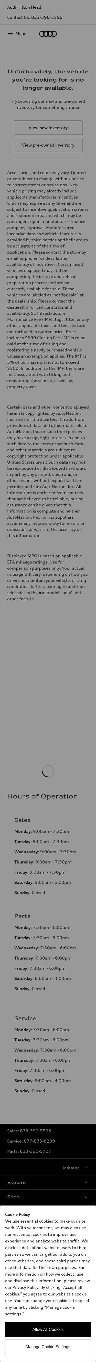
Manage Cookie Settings (48, 1347)
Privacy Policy (25, 1287)
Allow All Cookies (48, 1329)
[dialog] (48, 1284)
